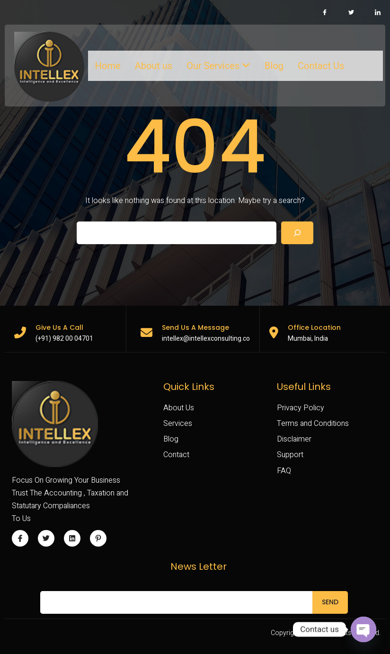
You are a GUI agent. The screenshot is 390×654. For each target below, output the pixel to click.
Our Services (218, 65)
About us (154, 65)
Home (108, 65)
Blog (274, 65)
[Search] (297, 232)
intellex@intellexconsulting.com (209, 339)
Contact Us (321, 65)
